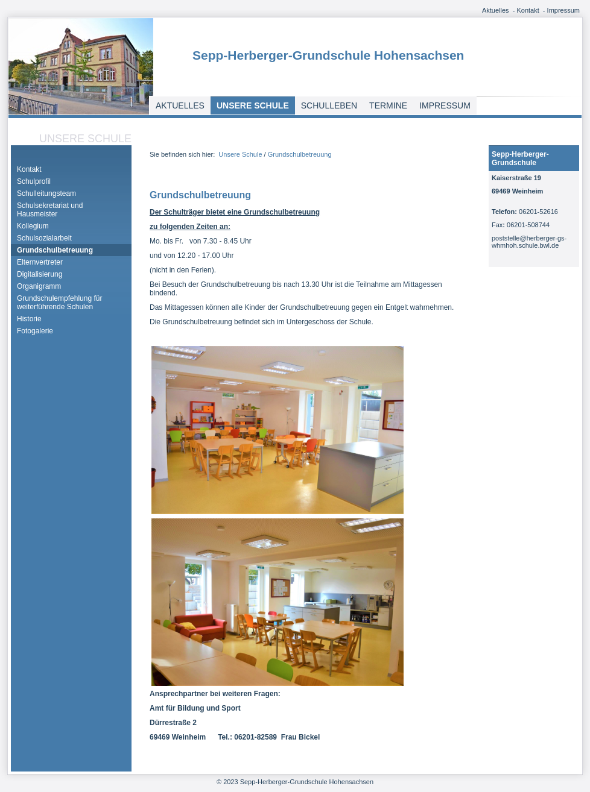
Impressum (563, 10)
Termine (388, 105)
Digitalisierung (39, 274)
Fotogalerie (35, 331)
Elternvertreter (40, 262)
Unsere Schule (253, 105)
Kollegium (33, 226)
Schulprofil (34, 181)
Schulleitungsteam (46, 193)
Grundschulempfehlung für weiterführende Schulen (59, 302)
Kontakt (527, 10)
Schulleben (329, 105)
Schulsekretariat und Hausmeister (50, 209)
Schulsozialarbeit (44, 238)
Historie (29, 319)
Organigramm (39, 286)
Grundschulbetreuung (55, 250)
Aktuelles (495, 10)
